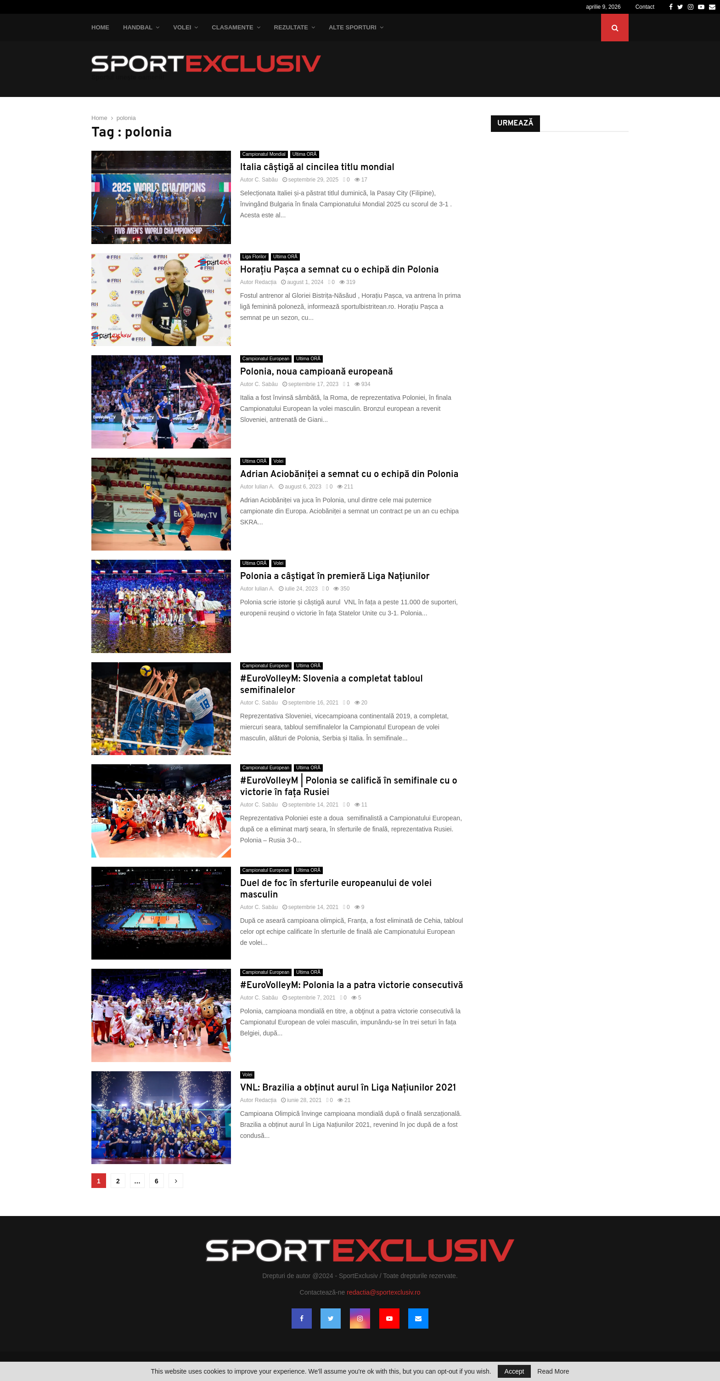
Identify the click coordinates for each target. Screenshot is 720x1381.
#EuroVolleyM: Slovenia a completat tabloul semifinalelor (331, 685)
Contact (645, 7)
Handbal (137, 27)
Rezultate (291, 27)
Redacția (265, 282)
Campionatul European (265, 358)
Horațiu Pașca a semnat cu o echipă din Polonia (339, 270)
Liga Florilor (254, 256)
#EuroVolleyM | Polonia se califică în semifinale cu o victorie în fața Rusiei (348, 787)
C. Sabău (266, 179)
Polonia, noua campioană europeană (316, 372)
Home (100, 27)
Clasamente (232, 27)
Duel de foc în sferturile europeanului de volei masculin (336, 889)
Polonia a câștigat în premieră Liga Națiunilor (335, 577)
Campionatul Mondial (264, 154)
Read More (553, 1371)
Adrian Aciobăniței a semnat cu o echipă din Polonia (349, 475)
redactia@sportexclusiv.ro (383, 1292)
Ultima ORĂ (304, 154)
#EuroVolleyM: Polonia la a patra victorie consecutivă (351, 986)
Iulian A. (265, 486)
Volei (182, 27)
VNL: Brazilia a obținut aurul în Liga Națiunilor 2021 (348, 1088)
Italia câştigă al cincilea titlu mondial (317, 168)
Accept (514, 1371)
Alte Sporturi (353, 27)
